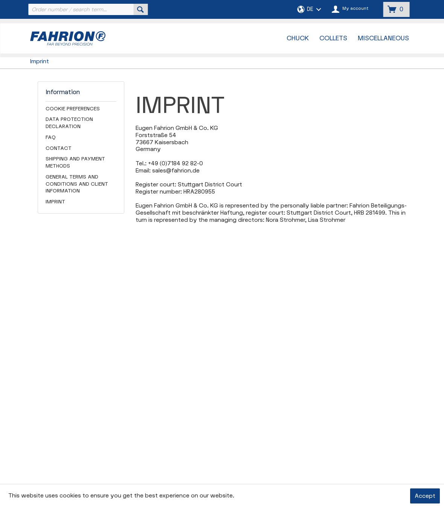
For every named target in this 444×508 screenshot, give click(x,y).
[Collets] (333, 38)
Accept (425, 496)
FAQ (51, 137)
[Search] (140, 9)
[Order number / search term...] (87, 9)
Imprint (55, 202)
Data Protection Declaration (69, 123)
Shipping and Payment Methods (75, 162)
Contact (59, 148)
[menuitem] (87, 9)
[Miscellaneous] (383, 38)
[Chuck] (297, 38)
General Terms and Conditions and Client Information (77, 184)
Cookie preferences (73, 109)
